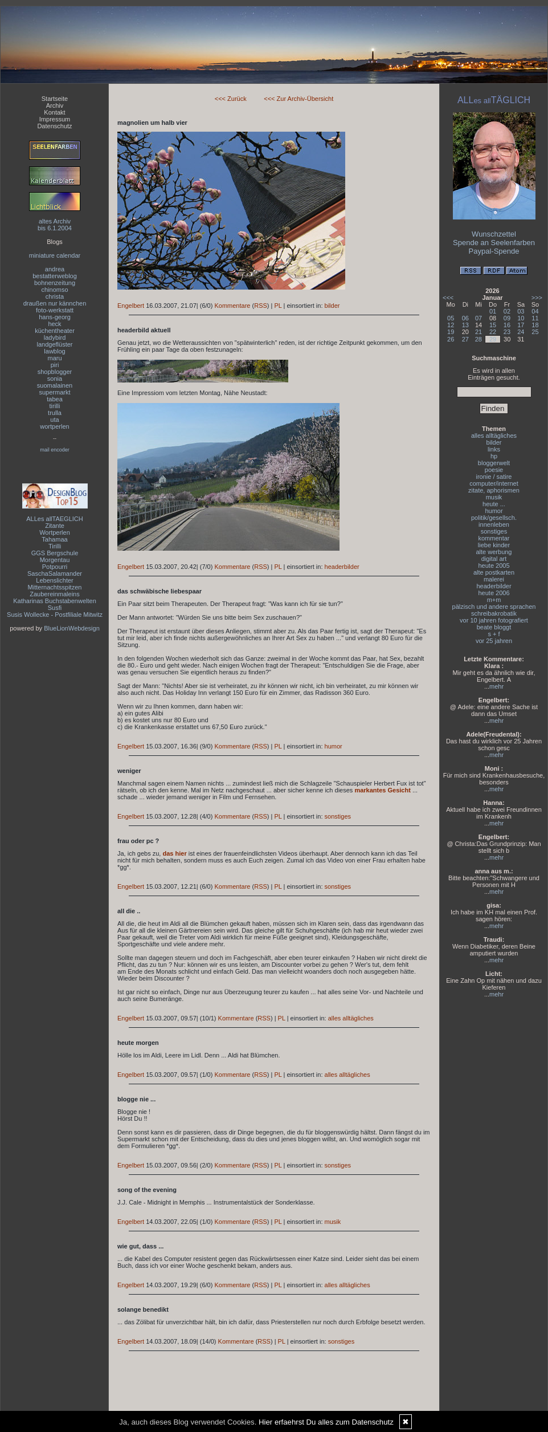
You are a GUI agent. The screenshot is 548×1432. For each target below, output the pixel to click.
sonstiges (338, 816)
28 (478, 339)
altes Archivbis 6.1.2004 (55, 224)
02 (507, 311)
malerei (494, 579)
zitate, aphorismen (494, 490)
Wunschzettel (494, 234)
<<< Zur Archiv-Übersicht (298, 98)
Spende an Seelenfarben (494, 242)
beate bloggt (494, 627)
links (494, 449)
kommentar (493, 538)
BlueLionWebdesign (72, 628)
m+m (494, 599)
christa (55, 296)
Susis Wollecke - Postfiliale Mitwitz (55, 614)
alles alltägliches (351, 1018)
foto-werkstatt (54, 310)
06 (465, 318)
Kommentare (232, 305)
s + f (494, 633)
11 (534, 318)
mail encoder (54, 450)
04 (534, 311)
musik (333, 1221)
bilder (332, 305)
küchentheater (55, 330)
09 (507, 318)
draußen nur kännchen (55, 303)
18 (534, 325)
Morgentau (55, 559)
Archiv (55, 105)
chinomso (54, 289)
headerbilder (342, 566)
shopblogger (55, 371)
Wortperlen (54, 532)
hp (493, 456)
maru (54, 358)
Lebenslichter (54, 580)
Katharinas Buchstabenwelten (54, 600)
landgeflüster (55, 344)
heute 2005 (493, 565)
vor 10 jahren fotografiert (494, 620)
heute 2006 (493, 592)
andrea (54, 269)
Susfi (55, 607)
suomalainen (54, 385)
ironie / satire (494, 476)
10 (520, 318)
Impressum (54, 119)
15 (492, 325)
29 (492, 339)
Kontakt (54, 112)
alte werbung (494, 551)
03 (520, 311)
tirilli (55, 405)
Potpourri (55, 566)
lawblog (54, 351)
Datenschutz (54, 126)
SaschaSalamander (54, 573)
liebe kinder (494, 545)
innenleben (494, 524)
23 (507, 331)
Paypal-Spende (494, 251)
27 (465, 339)
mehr (496, 686)
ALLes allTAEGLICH (54, 518)
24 (520, 331)
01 (492, 311)
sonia (54, 378)
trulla (55, 412)
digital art (494, 558)
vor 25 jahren (494, 640)
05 (450, 318)
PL (277, 305)
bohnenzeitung (54, 282)
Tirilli (54, 546)
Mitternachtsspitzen (55, 587)
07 (478, 318)
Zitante (54, 525)
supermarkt (54, 392)
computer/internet (493, 483)
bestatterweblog (54, 275)
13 (465, 325)
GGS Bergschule (55, 553)
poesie (494, 469)
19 (450, 331)
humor (333, 746)
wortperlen (54, 426)
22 (492, 331)
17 (520, 325)
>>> (536, 297)
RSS (260, 305)
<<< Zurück (231, 98)
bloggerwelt (494, 462)
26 (450, 339)
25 (534, 331)
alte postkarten (493, 572)
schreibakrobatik (494, 613)
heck (54, 323)
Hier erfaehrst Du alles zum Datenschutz (326, 1422)
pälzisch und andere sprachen (494, 606)
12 (450, 325)
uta (54, 419)
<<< (448, 297)
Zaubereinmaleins (54, 594)
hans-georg (55, 317)
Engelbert (130, 305)
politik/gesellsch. (494, 517)
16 (507, 325)
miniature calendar (55, 255)
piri (55, 364)
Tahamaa (54, 539)
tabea (55, 399)
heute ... (493, 504)
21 (478, 331)
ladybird (55, 337)
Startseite (55, 98)
